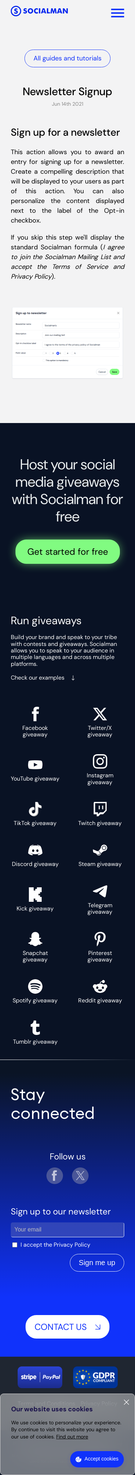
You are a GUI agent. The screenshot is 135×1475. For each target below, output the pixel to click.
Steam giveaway (100, 855)
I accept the (55, 1244)
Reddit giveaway (100, 991)
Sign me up (97, 1263)
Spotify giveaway (35, 991)
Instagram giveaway (100, 770)
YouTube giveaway (35, 769)
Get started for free (67, 552)
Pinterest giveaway (99, 947)
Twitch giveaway (100, 814)
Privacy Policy (72, 1244)
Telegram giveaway (99, 900)
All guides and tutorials (67, 58)
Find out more (72, 1436)
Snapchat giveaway (35, 947)
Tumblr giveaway (35, 1032)
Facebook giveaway (35, 722)
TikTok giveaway (35, 814)
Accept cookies (101, 1459)
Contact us (67, 1326)
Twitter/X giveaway (99, 722)
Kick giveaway (35, 899)
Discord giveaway (35, 855)
